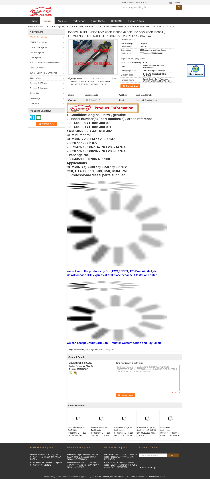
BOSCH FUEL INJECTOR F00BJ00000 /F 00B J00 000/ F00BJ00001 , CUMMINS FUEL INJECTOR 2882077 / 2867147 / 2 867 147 (93, 81)
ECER (162, 477)
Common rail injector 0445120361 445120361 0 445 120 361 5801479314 (77, 431)
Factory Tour (79, 21)
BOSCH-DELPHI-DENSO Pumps (43, 73)
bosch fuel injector (106, 349)
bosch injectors (92, 349)
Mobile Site (144, 471)
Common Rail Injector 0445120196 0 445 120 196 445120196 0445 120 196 (146, 431)
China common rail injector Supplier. (72, 477)
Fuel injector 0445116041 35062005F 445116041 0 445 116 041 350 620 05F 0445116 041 (169, 433)
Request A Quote (136, 21)
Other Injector (35, 58)
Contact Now (132, 86)
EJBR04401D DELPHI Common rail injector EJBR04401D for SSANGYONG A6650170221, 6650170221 (120, 465)
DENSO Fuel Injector (38, 47)
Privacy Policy (49, 477)
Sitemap (151, 467)
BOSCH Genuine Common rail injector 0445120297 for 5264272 (46, 464)
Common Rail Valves (38, 83)
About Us (62, 21)
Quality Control (98, 21)
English (178, 3)
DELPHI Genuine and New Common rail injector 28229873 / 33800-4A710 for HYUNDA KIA (120, 457)
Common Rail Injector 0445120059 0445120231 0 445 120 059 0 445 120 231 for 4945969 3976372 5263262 (123, 434)
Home (34, 21)
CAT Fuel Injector (37, 52)
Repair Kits (34, 93)
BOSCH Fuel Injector (55, 26)
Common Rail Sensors (39, 88)
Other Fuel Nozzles (38, 68)
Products (47, 21)
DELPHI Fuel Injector (38, 42)
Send (172, 455)
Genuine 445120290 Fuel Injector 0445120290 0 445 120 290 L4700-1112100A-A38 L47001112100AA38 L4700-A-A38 (100, 435)
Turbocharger (35, 98)
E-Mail (143, 467)
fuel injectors (79, 349)
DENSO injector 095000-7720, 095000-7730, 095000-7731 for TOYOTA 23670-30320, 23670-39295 (83, 465)
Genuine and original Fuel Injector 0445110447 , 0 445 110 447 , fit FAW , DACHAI (46, 457)
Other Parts (34, 103)
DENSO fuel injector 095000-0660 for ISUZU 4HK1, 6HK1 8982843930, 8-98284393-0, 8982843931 (82, 457)
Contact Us (116, 21)
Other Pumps (35, 78)
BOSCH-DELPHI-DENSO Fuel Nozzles (46, 63)
